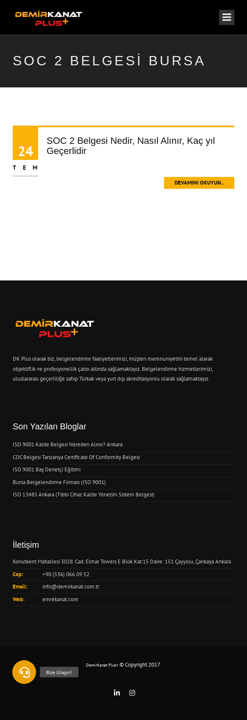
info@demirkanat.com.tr (70, 586)
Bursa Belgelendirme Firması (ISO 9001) (59, 482)
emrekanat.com (60, 599)
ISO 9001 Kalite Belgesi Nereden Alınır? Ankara (67, 444)
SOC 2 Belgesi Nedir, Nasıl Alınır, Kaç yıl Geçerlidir (131, 145)
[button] (24, 672)
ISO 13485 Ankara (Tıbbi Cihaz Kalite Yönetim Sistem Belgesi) (84, 494)
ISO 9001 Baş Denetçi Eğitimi (46, 469)
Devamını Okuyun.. (199, 182)
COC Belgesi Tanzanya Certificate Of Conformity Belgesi (76, 457)
